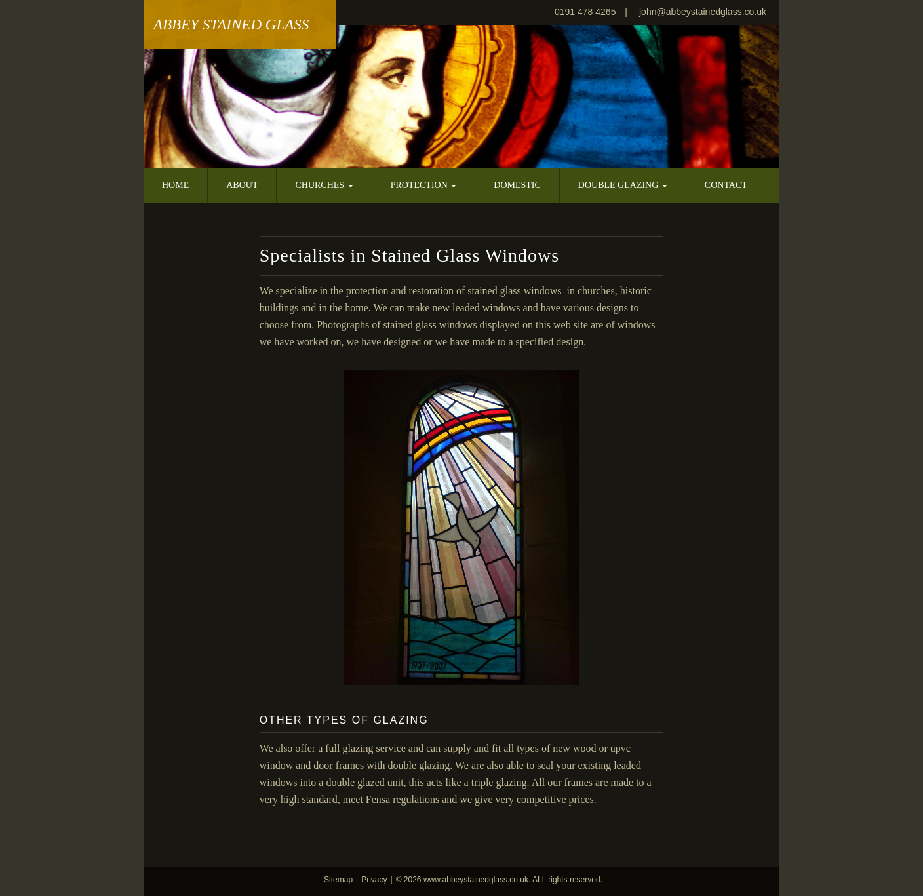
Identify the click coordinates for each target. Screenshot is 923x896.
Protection (424, 185)
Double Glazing (622, 185)
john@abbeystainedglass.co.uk (702, 12)
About (242, 185)
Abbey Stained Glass (231, 24)
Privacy (374, 879)
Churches (324, 185)
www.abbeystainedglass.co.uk (475, 879)
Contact (726, 185)
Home (175, 185)
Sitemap (338, 879)
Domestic (517, 185)
